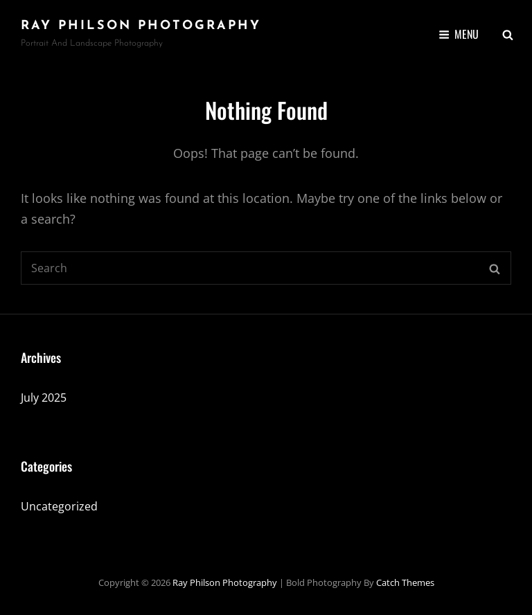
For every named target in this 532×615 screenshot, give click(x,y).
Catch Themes (405, 582)
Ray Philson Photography (141, 26)
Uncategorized (59, 506)
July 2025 (43, 397)
